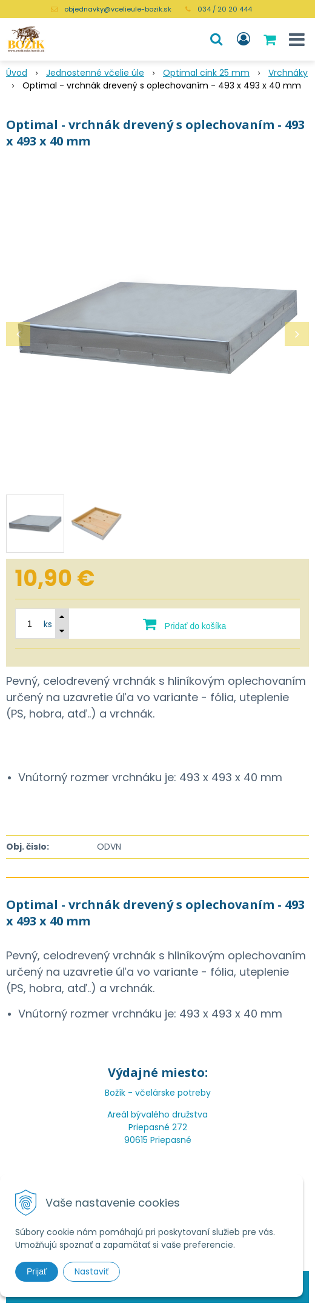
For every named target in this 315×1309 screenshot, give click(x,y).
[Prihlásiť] (243, 39)
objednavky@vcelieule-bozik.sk (117, 9)
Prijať (37, 1271)
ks (48, 624)
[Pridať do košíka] (184, 623)
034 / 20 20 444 (224, 9)
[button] (216, 39)
